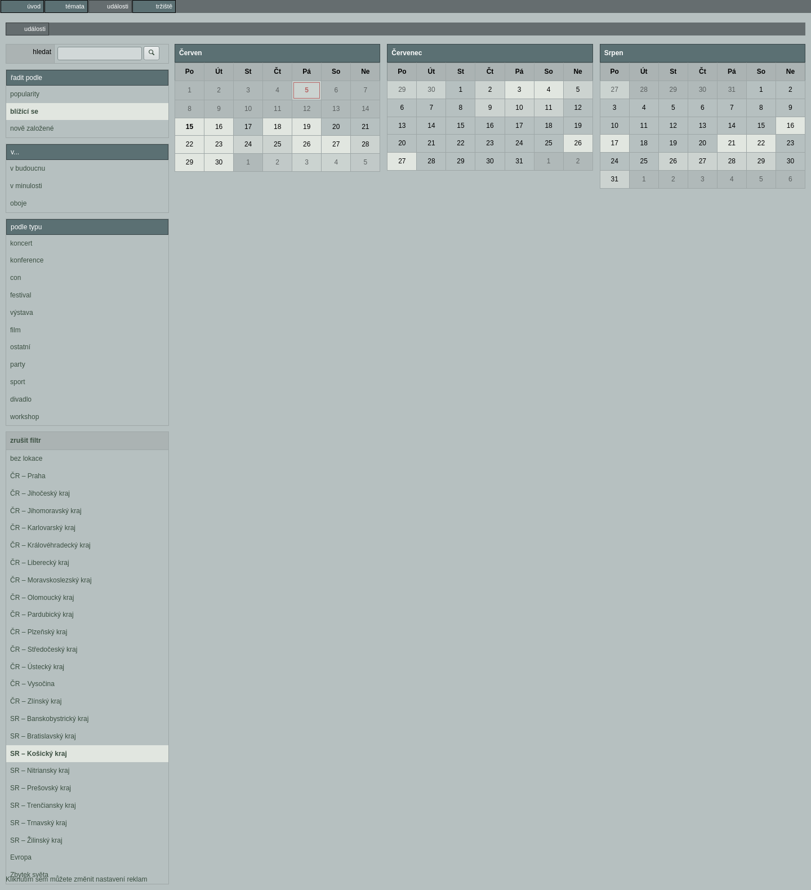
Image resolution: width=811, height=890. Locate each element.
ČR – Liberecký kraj (39, 563)
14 (365, 109)
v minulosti (26, 186)
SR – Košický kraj (38, 754)
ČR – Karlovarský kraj (42, 528)
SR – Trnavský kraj (38, 823)
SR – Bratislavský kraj (43, 736)
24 (248, 144)
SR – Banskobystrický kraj (49, 719)
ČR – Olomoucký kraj (42, 598)
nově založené (32, 128)
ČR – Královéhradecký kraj (50, 545)
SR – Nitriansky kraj (39, 771)
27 (336, 144)
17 (248, 127)
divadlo (21, 399)
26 (306, 144)
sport (17, 382)
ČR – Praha (28, 476)
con (15, 278)
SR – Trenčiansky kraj (43, 805)
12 (306, 109)
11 (277, 109)
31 (519, 161)
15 (189, 127)
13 (336, 109)
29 (189, 162)
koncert (21, 243)
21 (365, 127)
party (17, 364)
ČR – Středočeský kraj (43, 649)
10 (248, 109)
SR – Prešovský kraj (40, 788)
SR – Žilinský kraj (36, 840)
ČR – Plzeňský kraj (38, 632)
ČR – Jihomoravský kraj (46, 511)
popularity (24, 94)
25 (277, 144)
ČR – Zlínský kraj (35, 701)
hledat (42, 52)
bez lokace (26, 458)
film (15, 330)
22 (189, 144)
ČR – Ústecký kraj (37, 667)
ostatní (20, 347)
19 (306, 127)
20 (336, 127)
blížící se (24, 111)
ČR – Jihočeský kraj (40, 493)
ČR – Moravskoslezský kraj (51, 580)
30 (218, 162)
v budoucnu (27, 168)
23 (218, 144)
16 (218, 127)
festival (20, 295)
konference (26, 260)
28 (365, 144)
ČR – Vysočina (32, 684)
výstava (21, 313)
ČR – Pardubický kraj (42, 614)
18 (277, 127)
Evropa (21, 857)
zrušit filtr (25, 440)
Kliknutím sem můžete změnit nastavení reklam (76, 879)
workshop (24, 417)
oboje (18, 203)
